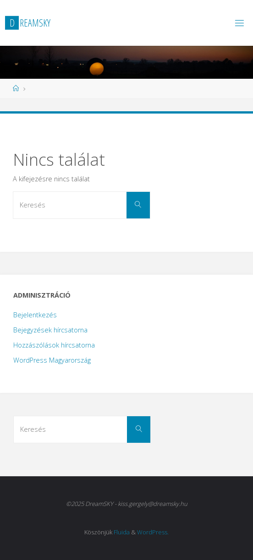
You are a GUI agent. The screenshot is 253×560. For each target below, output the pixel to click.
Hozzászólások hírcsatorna (54, 345)
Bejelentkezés (35, 314)
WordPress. (153, 532)
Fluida (122, 532)
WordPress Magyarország (52, 360)
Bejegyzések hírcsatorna (50, 330)
